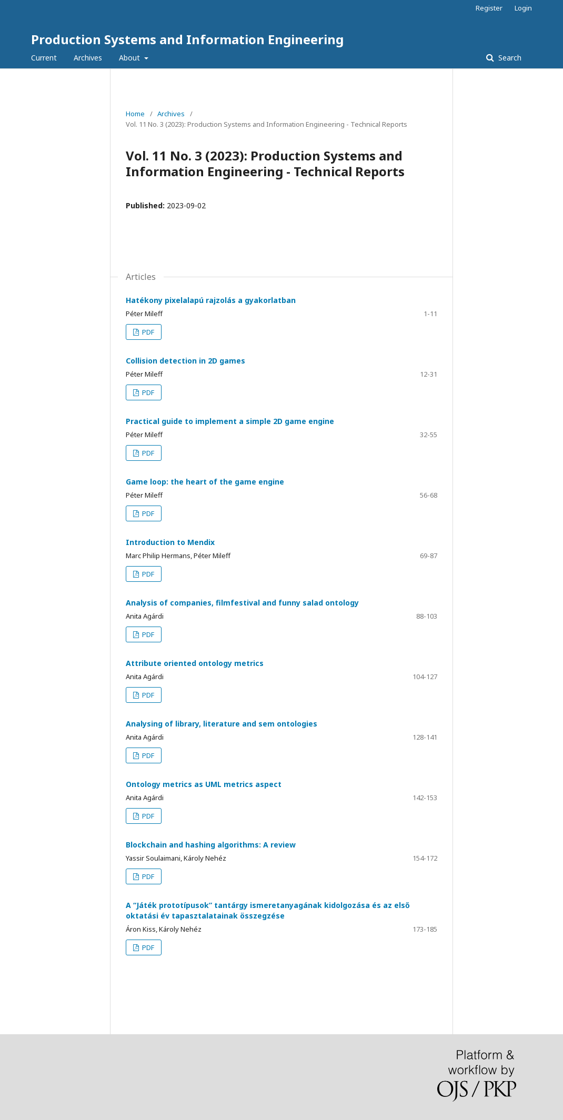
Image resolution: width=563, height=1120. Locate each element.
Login (523, 8)
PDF (147, 332)
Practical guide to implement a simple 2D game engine (230, 421)
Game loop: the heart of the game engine (205, 482)
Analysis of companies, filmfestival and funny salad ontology (242, 603)
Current (44, 58)
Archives (88, 58)
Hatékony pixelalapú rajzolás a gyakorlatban (211, 300)
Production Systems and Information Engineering (187, 39)
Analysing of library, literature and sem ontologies (221, 724)
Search (508, 58)
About (130, 58)
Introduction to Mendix (170, 542)
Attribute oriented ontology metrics (195, 663)
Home (135, 113)
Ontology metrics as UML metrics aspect (204, 784)
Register (489, 8)
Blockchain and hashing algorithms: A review (211, 845)
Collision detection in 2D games (185, 361)
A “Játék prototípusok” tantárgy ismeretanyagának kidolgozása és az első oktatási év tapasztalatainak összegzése (268, 910)
